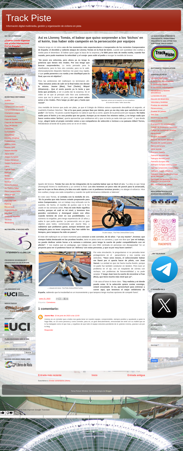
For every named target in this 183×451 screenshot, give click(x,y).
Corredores (51, 302)
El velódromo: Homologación (162, 87)
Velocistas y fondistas (159, 102)
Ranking (8, 204)
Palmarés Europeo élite (160, 162)
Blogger (109, 391)
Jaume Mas (49, 316)
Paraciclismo (10, 198)
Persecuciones (156, 108)
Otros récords (156, 149)
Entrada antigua (136, 375)
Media (7, 176)
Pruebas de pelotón (158, 111)
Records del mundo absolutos (162, 140)
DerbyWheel (9, 135)
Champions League (12, 113)
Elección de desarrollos (160, 99)
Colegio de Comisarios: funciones (164, 127)
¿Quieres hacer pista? (159, 78)
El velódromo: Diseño (159, 84)
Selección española (12, 216)
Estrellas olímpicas (12, 138)
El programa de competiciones (163, 124)
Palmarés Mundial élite (160, 155)
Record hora (9, 207)
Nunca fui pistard (11, 185)
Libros (7, 166)
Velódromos (9, 223)
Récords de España (158, 137)
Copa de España (11, 119)
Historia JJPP (10, 147)
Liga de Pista (10, 169)
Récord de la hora (158, 146)
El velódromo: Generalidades (162, 81)
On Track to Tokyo (12, 188)
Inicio (94, 375)
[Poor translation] (9, 413)
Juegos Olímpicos (12, 160)
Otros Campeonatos (12, 191)
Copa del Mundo (11, 126)
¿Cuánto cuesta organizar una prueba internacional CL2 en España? (17, 43)
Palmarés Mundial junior (160, 158)
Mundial (8, 182)
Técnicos (8, 220)
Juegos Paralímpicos (13, 163)
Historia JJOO (10, 144)
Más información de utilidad (161, 185)
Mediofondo (9, 179)
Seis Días (8, 213)
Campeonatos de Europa (14, 110)
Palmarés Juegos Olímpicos (162, 171)
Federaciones (10, 141)
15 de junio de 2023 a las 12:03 (67, 316)
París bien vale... (11, 201)
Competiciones (10, 116)
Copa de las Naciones (13, 122)
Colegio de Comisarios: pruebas (163, 130)
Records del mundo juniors (161, 143)
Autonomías (9, 104)
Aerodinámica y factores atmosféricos (160, 92)
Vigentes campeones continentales (164, 168)
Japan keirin (9, 154)
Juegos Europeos (11, 157)
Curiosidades (10, 132)
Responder (48, 330)
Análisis (8, 100)
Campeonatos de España (14, 107)
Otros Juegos (10, 194)
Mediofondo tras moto (159, 118)
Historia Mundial (11, 151)
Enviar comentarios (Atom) (59, 381)
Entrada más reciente (50, 375)
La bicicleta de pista (158, 96)
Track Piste (28, 18)
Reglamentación (11, 210)
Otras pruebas (156, 121)
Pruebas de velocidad (159, 105)
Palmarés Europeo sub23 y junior (164, 165)
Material (8, 173)
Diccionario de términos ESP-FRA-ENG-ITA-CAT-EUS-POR (164, 180)
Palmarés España (158, 152)
